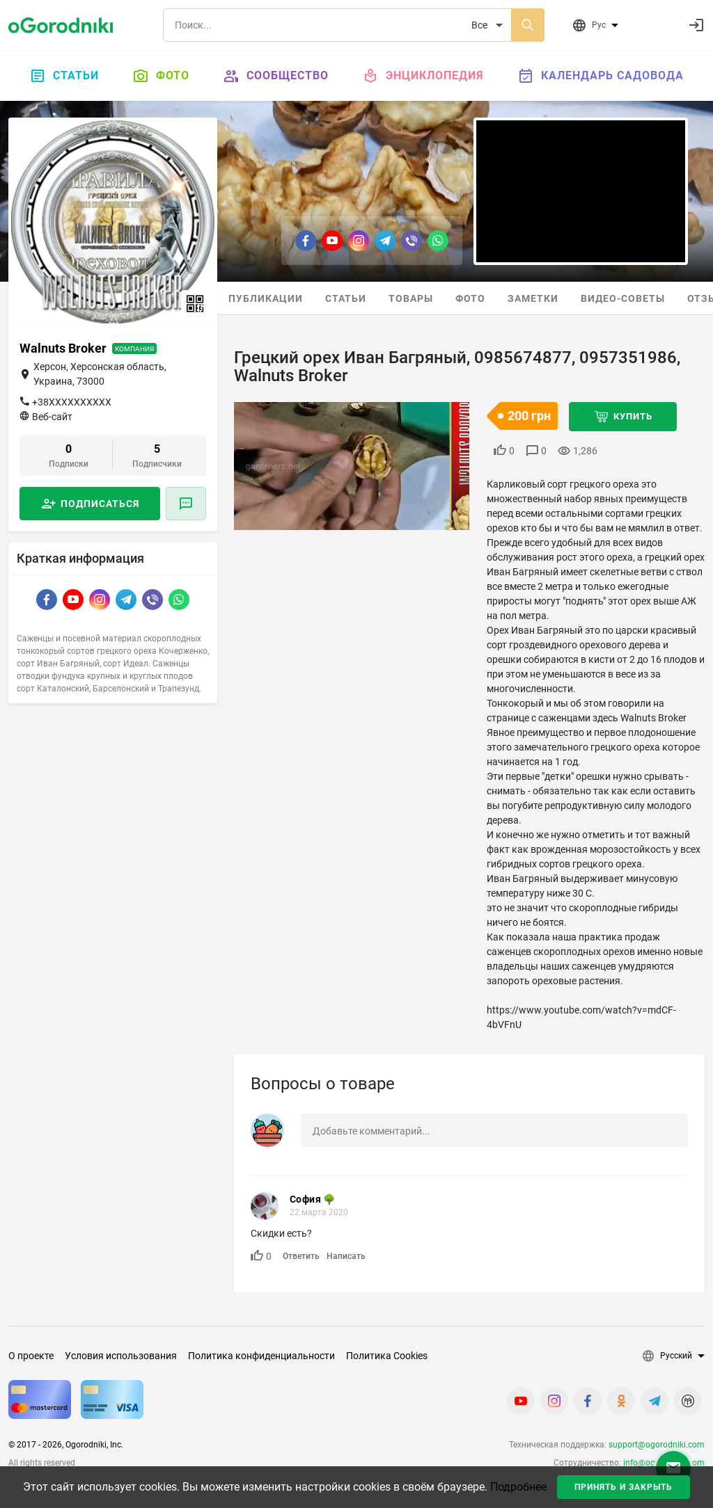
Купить (632, 416)
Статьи (64, 75)
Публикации (265, 298)
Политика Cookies (387, 1355)
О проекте (31, 1355)
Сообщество (276, 75)
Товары (411, 298)
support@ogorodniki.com (657, 1445)
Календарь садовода (600, 75)
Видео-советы (623, 298)
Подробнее (518, 1486)
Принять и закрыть (623, 1487)
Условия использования (121, 1355)
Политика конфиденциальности (261, 1355)
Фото (160, 75)
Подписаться (100, 503)
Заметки (533, 298)
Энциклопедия (423, 75)
